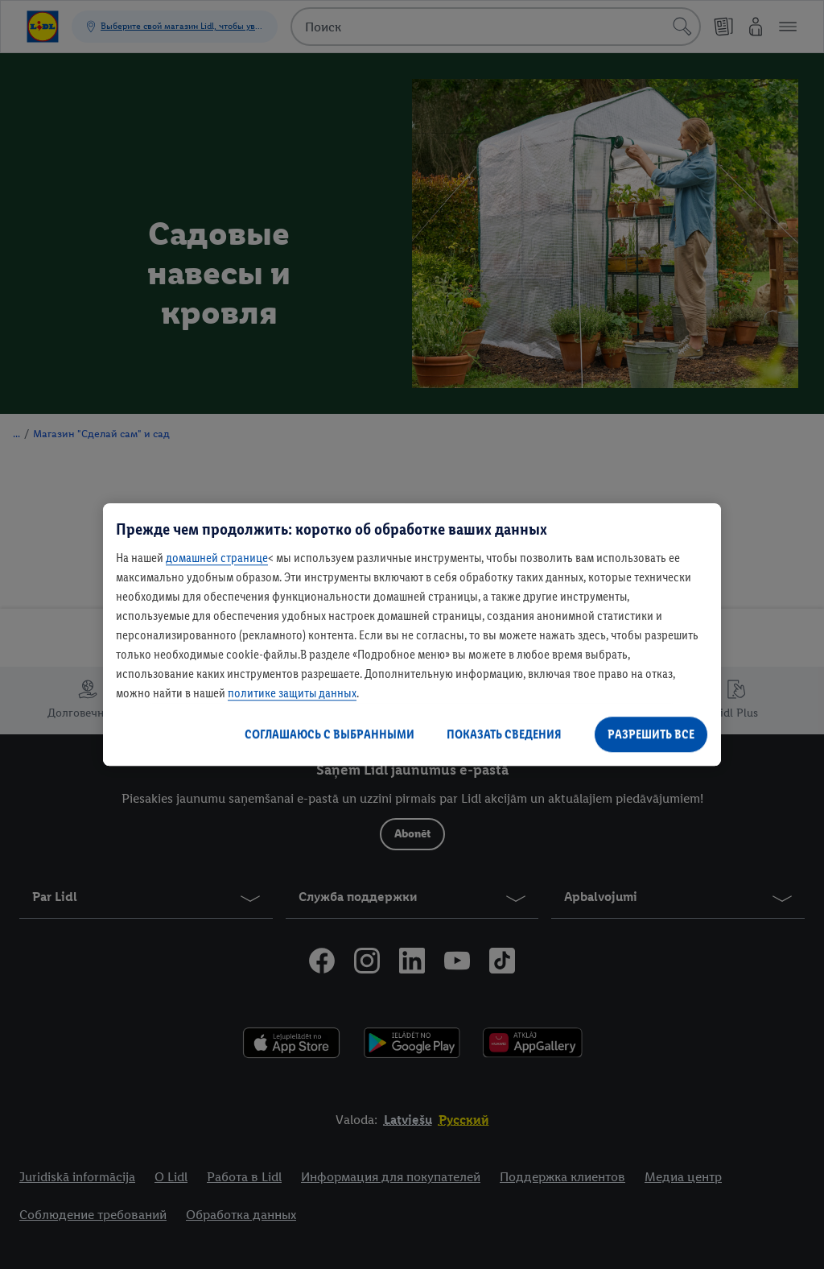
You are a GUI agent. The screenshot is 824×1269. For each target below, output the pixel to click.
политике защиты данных (292, 693)
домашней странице (217, 557)
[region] (412, 634)
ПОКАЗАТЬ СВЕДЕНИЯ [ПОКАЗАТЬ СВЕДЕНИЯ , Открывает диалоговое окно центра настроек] (504, 734)
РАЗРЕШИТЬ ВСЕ (651, 734)
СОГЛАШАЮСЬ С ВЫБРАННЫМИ (329, 734)
